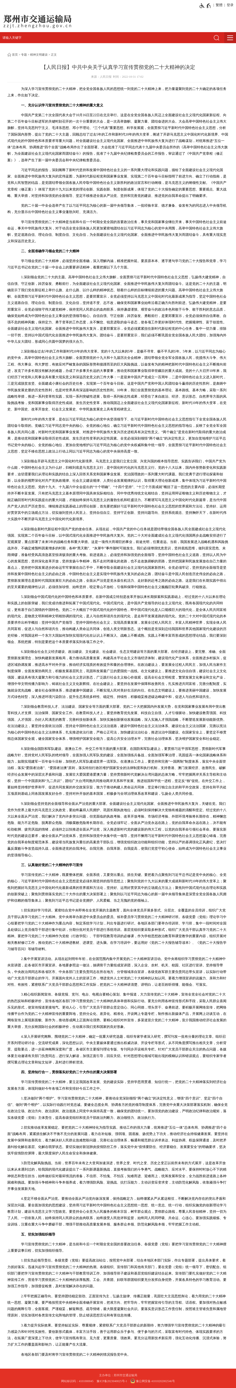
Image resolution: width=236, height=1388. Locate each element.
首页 (15, 54)
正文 (54, 54)
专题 (24, 54)
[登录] (229, 5)
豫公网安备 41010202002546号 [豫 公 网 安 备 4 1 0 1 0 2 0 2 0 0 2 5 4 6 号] (152, 1380)
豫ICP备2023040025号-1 (112, 1381)
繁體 (219, 5)
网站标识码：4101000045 (77, 1381)
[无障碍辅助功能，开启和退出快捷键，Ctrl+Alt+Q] (205, 6)
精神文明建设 (39, 54)
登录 (230, 5)
